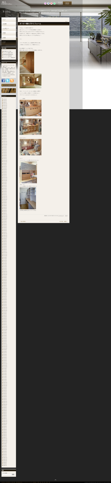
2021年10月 (5, 180)
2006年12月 (5, 457)
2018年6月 (5, 243)
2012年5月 (5, 355)
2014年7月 (5, 315)
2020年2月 (5, 211)
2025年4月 (5, 116)
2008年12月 (5, 420)
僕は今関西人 (23, 221)
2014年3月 (5, 321)
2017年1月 (5, 269)
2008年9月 (5, 424)
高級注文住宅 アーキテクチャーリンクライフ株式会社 (8, 2)
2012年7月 (5, 352)
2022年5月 (5, 169)
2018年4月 (5, 246)
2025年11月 (5, 105)
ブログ (9, 42)
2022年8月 (5, 164)
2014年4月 (5, 319)
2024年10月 (5, 125)
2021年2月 (5, 193)
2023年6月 (5, 150)
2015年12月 (5, 288)
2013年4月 (5, 338)
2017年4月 (5, 265)
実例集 (9, 33)
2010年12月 (5, 382)
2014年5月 (5, 318)
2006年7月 (5, 465)
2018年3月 (5, 247)
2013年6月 (5, 335)
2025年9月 (5, 108)
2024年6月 (5, 132)
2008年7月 (5, 427)
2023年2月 (5, 157)
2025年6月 (5, 113)
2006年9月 (5, 462)
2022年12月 (5, 160)
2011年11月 (5, 365)
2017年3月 (5, 266)
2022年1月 (5, 175)
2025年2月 (5, 119)
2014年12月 (5, 307)
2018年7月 (5, 241)
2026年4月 (5, 99)
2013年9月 (5, 330)
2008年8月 (5, 426)
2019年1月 (5, 232)
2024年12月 (5, 122)
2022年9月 (5, 163)
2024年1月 (5, 139)
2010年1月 (5, 399)
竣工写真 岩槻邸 (64, 221)
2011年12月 (5, 363)
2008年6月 (5, 429)
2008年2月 (5, 435)
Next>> (66, 21)
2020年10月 (5, 199)
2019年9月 (5, 219)
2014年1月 (5, 324)
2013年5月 (5, 337)
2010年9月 (5, 387)
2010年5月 (5, 393)
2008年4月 (5, 432)
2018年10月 (5, 236)
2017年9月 (5, 257)
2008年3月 (5, 434)
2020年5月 (5, 207)
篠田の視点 (60, 2)
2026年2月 (5, 100)
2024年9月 (5, 127)
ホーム (9, 20)
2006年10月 (5, 460)
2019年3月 (5, 229)
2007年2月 (5, 454)
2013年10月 (5, 329)
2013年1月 (5, 343)
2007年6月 (5, 448)
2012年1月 (5, 362)
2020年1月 (5, 213)
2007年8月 (5, 445)
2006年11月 (5, 459)
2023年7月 (5, 149)
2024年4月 (5, 135)
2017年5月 (5, 263)
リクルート (60, 4)
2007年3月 (5, 452)
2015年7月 (5, 296)
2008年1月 (5, 437)
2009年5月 (5, 412)
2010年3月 (5, 396)
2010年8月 (5, 388)
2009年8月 (5, 407)
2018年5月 (5, 244)
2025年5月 (5, 114)
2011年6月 (5, 373)
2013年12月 (5, 326)
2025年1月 (5, 121)
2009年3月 (5, 415)
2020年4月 (5, 208)
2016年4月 (5, 283)
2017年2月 (5, 268)
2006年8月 (5, 463)
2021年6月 (5, 186)
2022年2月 (5, 174)
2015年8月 (5, 294)
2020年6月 (5, 205)
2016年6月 (5, 280)
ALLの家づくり (9, 29)
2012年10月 (5, 348)
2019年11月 (5, 216)
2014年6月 (5, 316)
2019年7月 (5, 222)
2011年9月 (5, 368)
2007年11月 (5, 440)
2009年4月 (5, 413)
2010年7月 (5, 390)
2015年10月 (5, 291)
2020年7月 (5, 204)
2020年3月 (5, 210)
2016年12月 (5, 271)
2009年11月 (5, 402)
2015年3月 (5, 302)
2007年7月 (5, 446)
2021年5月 (5, 188)
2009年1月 (5, 418)
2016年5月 (5, 282)
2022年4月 (5, 171)
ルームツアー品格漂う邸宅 (8, 52)
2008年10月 (5, 423)
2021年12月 (5, 177)
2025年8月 (5, 110)
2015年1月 (5, 305)
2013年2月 (5, 341)
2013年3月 (5, 340)
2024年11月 (5, 124)
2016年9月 (5, 276)
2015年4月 (5, 301)
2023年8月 (5, 147)
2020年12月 (5, 196)
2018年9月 (5, 238)
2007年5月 (5, 449)
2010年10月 (5, 385)
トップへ (55, 479)
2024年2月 (5, 138)
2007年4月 (5, 451)
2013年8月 (5, 332)
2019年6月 (5, 224)
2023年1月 (5, 158)
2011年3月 (5, 377)
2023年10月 (5, 144)
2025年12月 (5, 103)
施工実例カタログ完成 (7, 51)
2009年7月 (5, 409)
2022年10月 (5, 161)
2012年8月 (5, 351)
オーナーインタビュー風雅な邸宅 (9, 57)
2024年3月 (5, 136)
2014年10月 (5, 310)
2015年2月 (5, 304)
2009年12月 (5, 401)
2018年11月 (5, 235)
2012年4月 (5, 357)
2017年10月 (5, 255)
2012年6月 (5, 354)
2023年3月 (5, 155)
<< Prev (20, 21)
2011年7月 (5, 371)
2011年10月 (5, 366)
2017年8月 (5, 258)
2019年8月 (5, 221)
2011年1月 (5, 380)
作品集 (9, 38)
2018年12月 (5, 233)
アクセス (59, 3)
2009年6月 (5, 410)
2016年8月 (5, 277)
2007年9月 (5, 443)
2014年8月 (5, 313)
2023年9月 (5, 146)
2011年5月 (5, 374)
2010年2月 (5, 398)
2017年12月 (5, 252)
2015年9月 (5, 293)
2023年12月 (5, 141)
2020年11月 (5, 197)
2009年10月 (5, 404)
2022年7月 (5, 166)
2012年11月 (5, 346)
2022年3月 (5, 172)
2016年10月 (5, 274)
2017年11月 (5, 254)
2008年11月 (5, 421)
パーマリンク (61, 215)
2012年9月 (5, 349)
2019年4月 (5, 227)
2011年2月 (5, 379)
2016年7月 (5, 279)
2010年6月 (5, 391)
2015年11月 (5, 290)
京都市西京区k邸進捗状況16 (8, 54)
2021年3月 (5, 191)
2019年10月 (5, 218)
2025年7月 (5, 111)
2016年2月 (5, 285)
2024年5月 (5, 133)
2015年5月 (5, 299)
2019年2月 (5, 230)
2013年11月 (5, 327)
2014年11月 (5, 308)
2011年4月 (5, 376)
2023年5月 (5, 152)
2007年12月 (5, 438)
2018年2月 (5, 249)
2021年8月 (5, 183)
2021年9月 (5, 182)
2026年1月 (5, 102)
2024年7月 (5, 130)
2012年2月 (5, 360)
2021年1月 (5, 194)
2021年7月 (5, 185)
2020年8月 (5, 202)
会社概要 (9, 24)
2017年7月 (5, 260)
